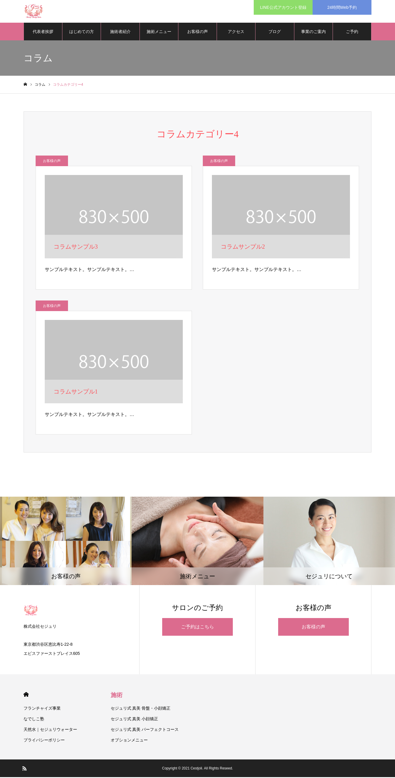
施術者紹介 (120, 32)
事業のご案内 (313, 32)
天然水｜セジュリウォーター (50, 730)
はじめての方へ (81, 35)
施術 (116, 696)
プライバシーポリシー (44, 741)
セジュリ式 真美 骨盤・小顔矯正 (141, 709)
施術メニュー (159, 32)
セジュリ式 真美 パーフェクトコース (145, 730)
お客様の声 (197, 32)
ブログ (274, 32)
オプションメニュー (129, 741)
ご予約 (352, 32)
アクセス (236, 32)
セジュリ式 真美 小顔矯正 (134, 719)
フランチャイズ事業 (42, 709)
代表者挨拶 (43, 32)
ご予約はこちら (197, 627)
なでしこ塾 (34, 719)
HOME (26, 695)
